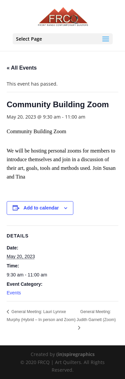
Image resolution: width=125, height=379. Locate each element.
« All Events (22, 68)
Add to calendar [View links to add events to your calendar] (41, 207)
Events (14, 292)
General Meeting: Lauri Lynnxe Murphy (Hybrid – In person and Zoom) (41, 315)
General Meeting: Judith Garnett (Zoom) (96, 315)
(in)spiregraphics (75, 354)
